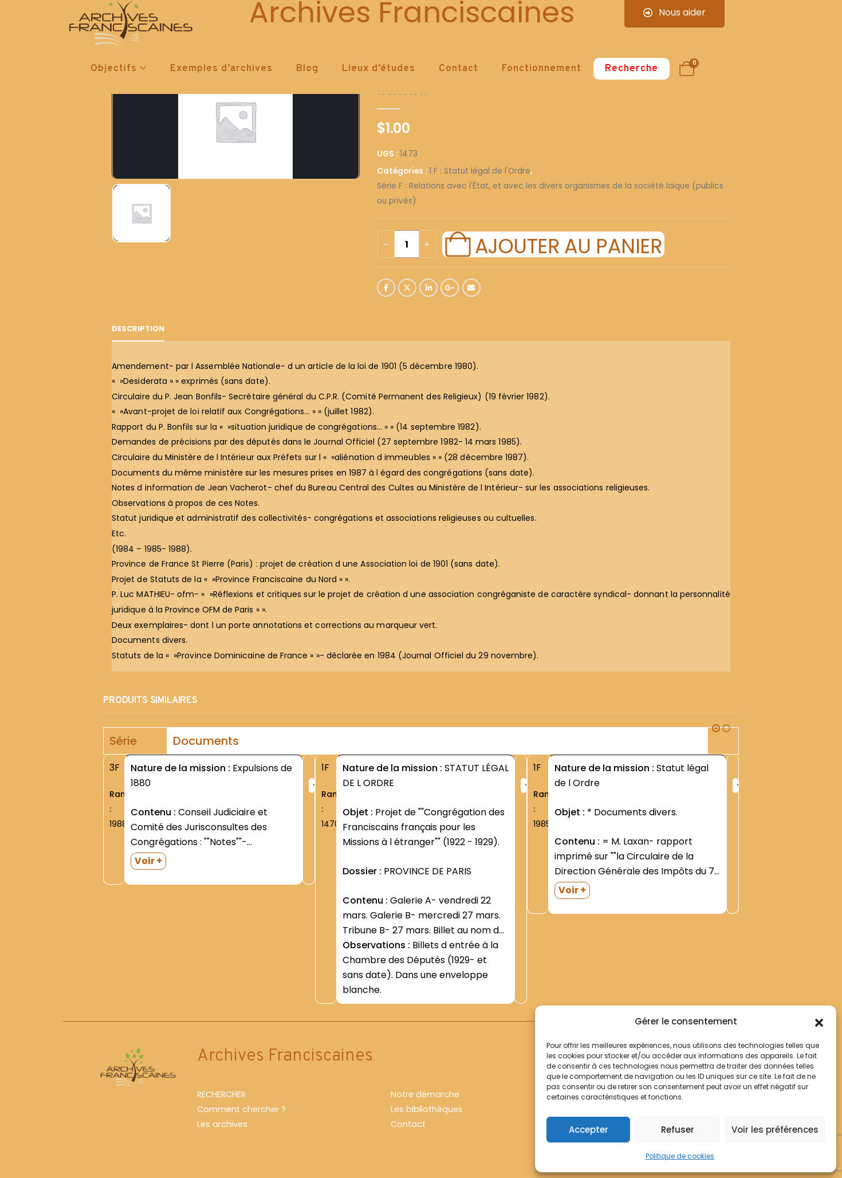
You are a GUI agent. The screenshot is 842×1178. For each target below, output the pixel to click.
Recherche (631, 68)
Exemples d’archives (221, 68)
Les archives (222, 1124)
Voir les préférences (775, 1130)
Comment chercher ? (241, 1109)
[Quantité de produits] (406, 244)
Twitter (407, 287)
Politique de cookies (680, 1156)
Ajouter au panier (568, 244)
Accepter (588, 1130)
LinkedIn (428, 287)
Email (471, 287)
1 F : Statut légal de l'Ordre (479, 171)
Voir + (148, 860)
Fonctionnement (541, 68)
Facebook (386, 287)
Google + (449, 287)
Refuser (677, 1130)
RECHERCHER (221, 1094)
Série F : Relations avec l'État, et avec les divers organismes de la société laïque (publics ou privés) (550, 193)
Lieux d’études (378, 68)
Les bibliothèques (427, 1109)
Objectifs (114, 68)
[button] (819, 1021)
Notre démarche (425, 1094)
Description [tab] (138, 328)
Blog (307, 68)
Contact (458, 68)
